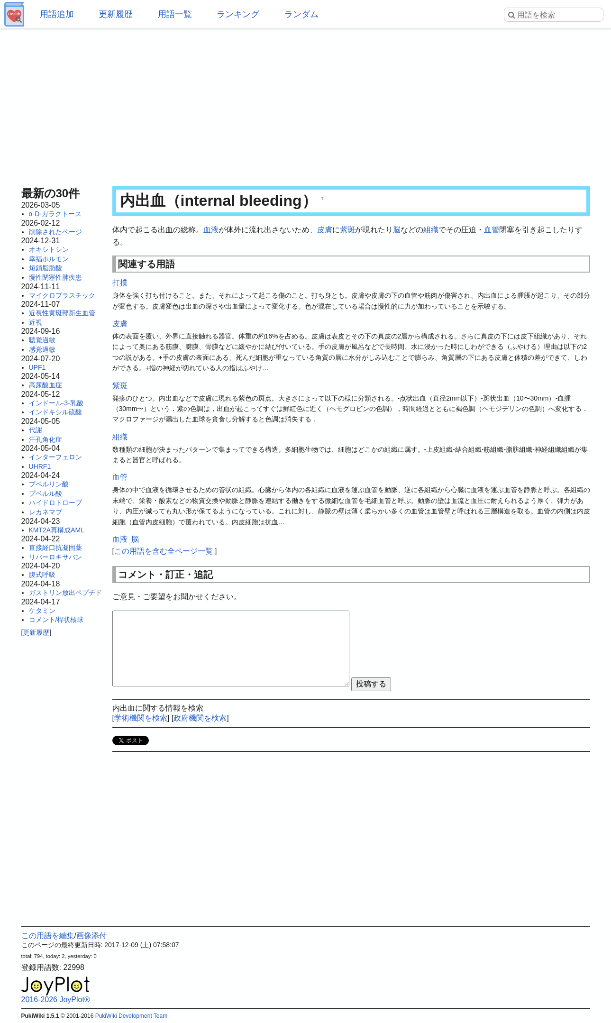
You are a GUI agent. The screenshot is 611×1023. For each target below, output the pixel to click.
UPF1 (37, 367)
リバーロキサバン (55, 557)
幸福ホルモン (49, 259)
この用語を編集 (47, 936)
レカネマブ (45, 512)
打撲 (120, 283)
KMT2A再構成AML (56, 530)
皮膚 (324, 230)
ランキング (238, 14)
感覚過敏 (42, 349)
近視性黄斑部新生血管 (62, 313)
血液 (211, 230)
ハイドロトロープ (55, 502)
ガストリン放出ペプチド (65, 592)
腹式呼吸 (42, 574)
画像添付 (91, 936)
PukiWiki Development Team (131, 1016)
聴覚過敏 (42, 340)
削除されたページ (55, 232)
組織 (430, 230)
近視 (35, 322)
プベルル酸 (45, 493)
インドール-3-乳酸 (56, 403)
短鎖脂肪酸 (45, 268)
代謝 (35, 430)
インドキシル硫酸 (55, 412)
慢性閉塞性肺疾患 (55, 277)
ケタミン (42, 610)
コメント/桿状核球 (56, 619)
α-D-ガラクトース (55, 214)
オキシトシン (49, 249)
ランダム (301, 14)
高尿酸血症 (45, 385)
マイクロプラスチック (62, 295)
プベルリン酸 (49, 484)
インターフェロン (55, 457)
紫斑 (347, 230)
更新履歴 (116, 14)
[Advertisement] (305, 104)
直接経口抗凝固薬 (55, 547)
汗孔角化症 (45, 439)
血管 (491, 230)
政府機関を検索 (200, 718)
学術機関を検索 (140, 718)
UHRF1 (40, 466)
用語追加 (57, 14)
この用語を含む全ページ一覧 (163, 551)
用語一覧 (175, 14)
